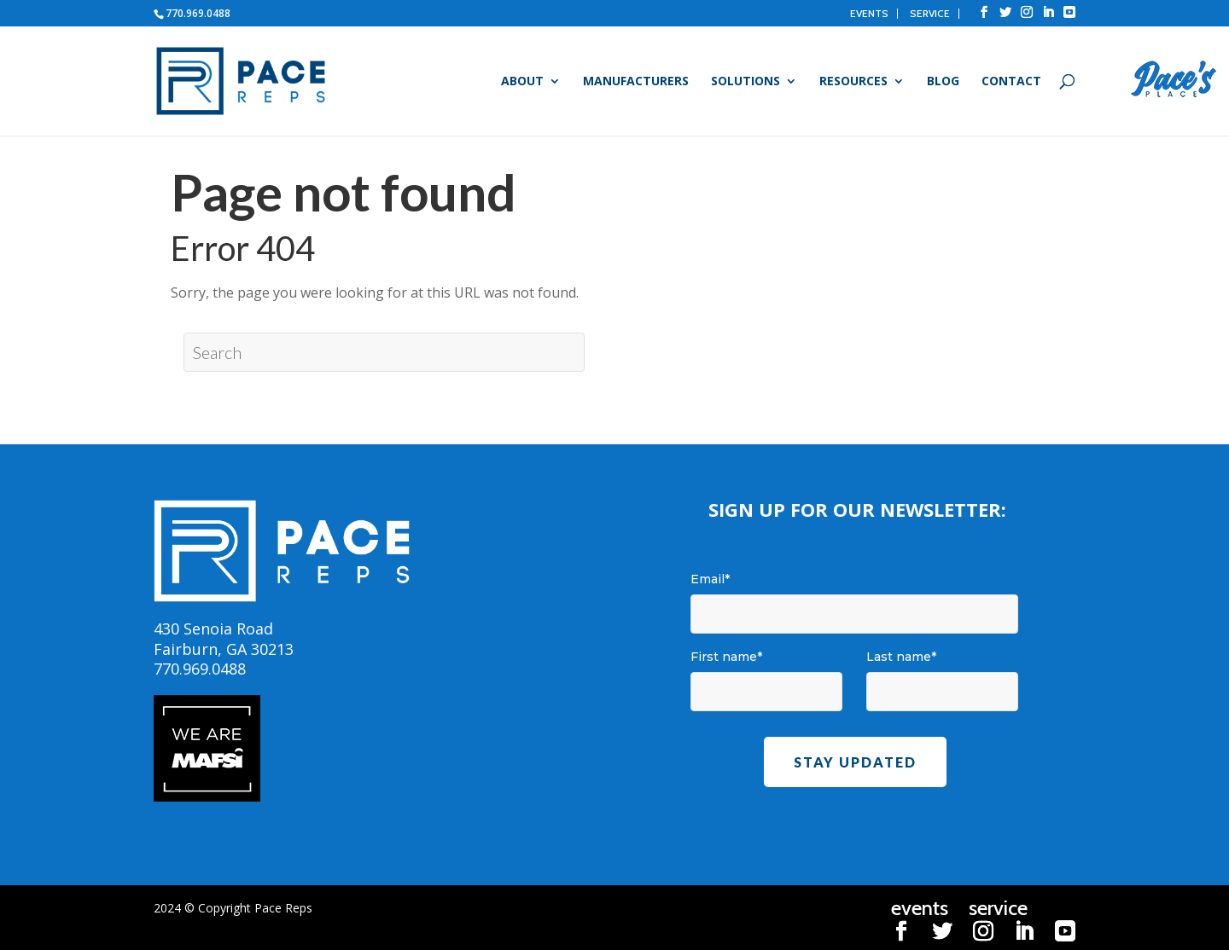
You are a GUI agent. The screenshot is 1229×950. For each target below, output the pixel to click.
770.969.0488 (198, 13)
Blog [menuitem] (943, 82)
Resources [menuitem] (853, 82)
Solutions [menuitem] (745, 82)
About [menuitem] (522, 82)
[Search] (384, 352)
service (930, 14)
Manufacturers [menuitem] (636, 82)
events (869, 14)
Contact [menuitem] (1011, 82)
